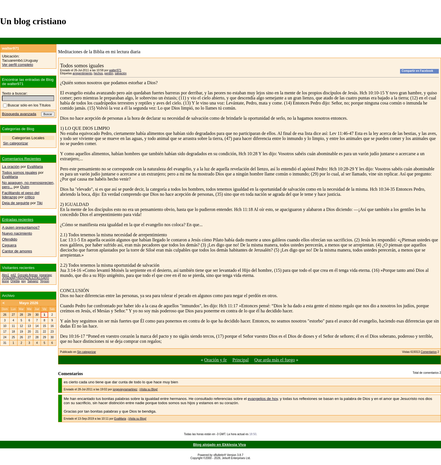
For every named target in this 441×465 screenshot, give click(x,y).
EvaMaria (120, 418)
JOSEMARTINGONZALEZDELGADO (25, 278)
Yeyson (44, 281)
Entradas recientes (17, 219)
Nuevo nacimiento (17, 233)
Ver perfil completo (17, 65)
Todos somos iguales (19, 172)
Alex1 (5, 275)
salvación (121, 73)
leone (5, 281)
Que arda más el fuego (274, 359)
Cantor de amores (17, 251)
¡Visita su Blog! (148, 389)
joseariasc (45, 275)
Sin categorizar (86, 351)
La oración (10, 166)
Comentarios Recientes (21, 159)
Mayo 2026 (28, 303)
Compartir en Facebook (417, 70)
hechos (98, 73)
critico (30, 197)
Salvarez (32, 281)
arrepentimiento (82, 73)
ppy (23, 281)
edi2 (13, 275)
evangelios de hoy (263, 399)
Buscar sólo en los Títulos (26, 105)
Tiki (40, 203)
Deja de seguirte (15, 203)
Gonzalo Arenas (27, 275)
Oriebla (14, 281)
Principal (240, 359)
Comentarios (429, 351)
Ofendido (9, 239)
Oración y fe (215, 359)
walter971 (115, 70)
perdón (108, 73)
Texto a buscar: (14, 93)
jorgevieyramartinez (125, 389)
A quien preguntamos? (20, 227)
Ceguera (9, 245)
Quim (24, 187)
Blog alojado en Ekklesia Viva (219, 444)
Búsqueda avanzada (19, 114)
